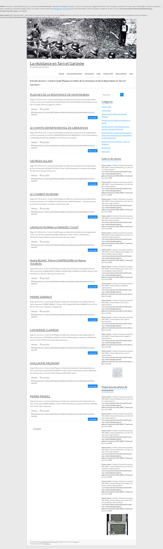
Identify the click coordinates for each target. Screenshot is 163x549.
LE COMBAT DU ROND (44, 194)
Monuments (89, 74)
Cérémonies (106, 110)
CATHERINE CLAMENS (44, 330)
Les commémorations (74, 74)
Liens (131, 74)
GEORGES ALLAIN (41, 161)
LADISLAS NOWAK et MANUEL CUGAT (54, 227)
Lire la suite (92, 117)
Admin (35, 109)
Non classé (105, 151)
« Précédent (37, 429)
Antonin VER (108, 74)
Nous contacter (121, 74)
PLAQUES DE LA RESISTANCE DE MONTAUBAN (59, 94)
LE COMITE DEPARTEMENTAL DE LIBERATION (59, 127)
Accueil (61, 74)
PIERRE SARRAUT (41, 297)
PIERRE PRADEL (40, 396)
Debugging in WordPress (62, 9)
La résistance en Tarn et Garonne (57, 63)
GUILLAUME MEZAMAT (45, 363)
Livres (98, 74)
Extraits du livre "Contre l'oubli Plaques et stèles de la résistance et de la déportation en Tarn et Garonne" (117, 135)
